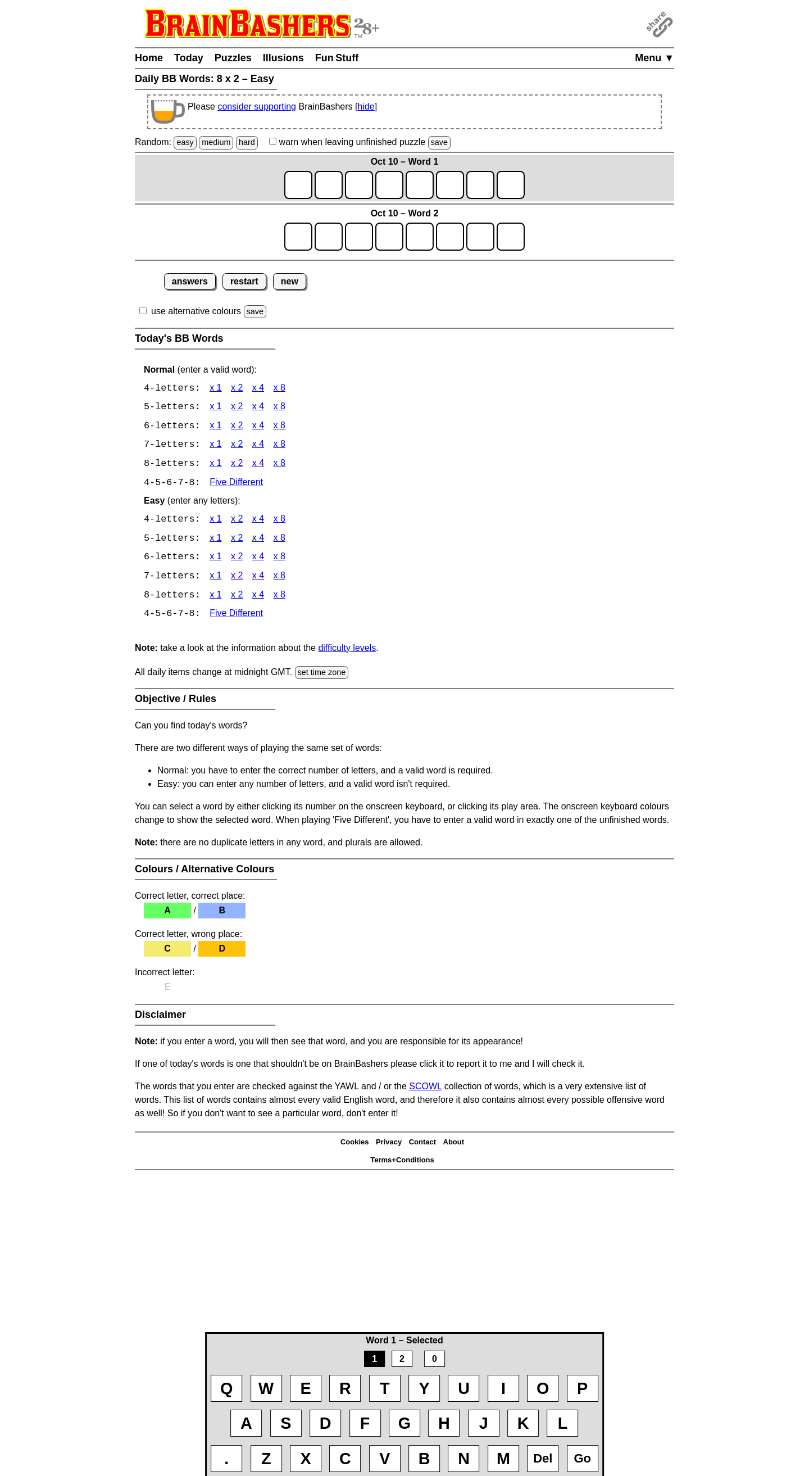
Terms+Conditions (402, 1162)
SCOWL (425, 1089)
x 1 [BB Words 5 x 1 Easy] (215, 540)
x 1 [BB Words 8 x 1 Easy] (215, 598)
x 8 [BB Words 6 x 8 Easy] (279, 559)
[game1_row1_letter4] (389, 185)
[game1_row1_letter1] (298, 185)
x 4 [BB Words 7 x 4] (258, 446)
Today (188, 58)
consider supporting (256, 106)
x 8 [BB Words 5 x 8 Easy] (279, 540)
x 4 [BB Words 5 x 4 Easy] (258, 540)
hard (247, 142)
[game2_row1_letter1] (298, 237)
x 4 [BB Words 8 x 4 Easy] (258, 598)
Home (149, 58)
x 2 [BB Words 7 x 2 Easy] (237, 578)
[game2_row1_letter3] (359, 237)
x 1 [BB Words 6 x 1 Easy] (215, 559)
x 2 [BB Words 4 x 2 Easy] (237, 521)
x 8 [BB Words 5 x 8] (279, 408)
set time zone (322, 675)
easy (184, 142)
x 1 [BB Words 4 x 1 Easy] (215, 521)
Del (542, 1458)
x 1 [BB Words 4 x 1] (215, 388)
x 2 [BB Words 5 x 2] (237, 408)
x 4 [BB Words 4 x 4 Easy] (258, 521)
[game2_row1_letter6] (450, 237)
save (439, 142)
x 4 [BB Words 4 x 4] (258, 388)
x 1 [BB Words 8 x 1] (215, 465)
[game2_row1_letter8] (511, 237)
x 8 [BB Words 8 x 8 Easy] (279, 598)
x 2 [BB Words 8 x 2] (237, 465)
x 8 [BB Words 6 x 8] (279, 427)
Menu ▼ (654, 58)
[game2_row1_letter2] (329, 237)
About (454, 1144)
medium (216, 142)
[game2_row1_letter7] (480, 237)
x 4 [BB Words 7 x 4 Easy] (258, 578)
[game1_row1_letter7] (480, 185)
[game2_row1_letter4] (389, 237)
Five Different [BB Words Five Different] (236, 484)
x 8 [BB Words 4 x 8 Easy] (279, 521)
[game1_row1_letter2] (329, 185)
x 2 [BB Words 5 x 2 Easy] (237, 540)
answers (190, 281)
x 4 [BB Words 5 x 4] (258, 408)
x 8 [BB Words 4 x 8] (279, 388)
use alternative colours (196, 311)
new (289, 281)
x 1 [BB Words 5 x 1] (215, 408)
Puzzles (233, 58)
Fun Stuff (337, 58)
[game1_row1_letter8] (511, 185)
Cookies (354, 1144)
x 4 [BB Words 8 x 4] (258, 465)
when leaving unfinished (360, 142)
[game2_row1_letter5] (420, 237)
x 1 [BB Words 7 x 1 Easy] (215, 578)
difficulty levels (347, 650)
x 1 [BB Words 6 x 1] (215, 427)
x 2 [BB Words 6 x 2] (237, 427)
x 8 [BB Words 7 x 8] (279, 446)
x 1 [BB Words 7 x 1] (215, 446)
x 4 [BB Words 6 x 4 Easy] (258, 559)
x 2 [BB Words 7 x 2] (237, 446)
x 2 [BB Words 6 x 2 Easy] (237, 559)
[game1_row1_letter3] (359, 185)
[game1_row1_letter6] (450, 185)
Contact (422, 1144)
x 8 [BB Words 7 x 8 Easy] (279, 578)
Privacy (389, 1144)
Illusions (283, 58)
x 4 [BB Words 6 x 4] (258, 427)
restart (244, 281)
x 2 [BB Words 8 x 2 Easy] (237, 598)
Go (582, 1458)
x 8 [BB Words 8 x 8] (279, 465)
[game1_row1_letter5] (420, 185)
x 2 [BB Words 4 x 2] (237, 388)
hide (365, 106)
